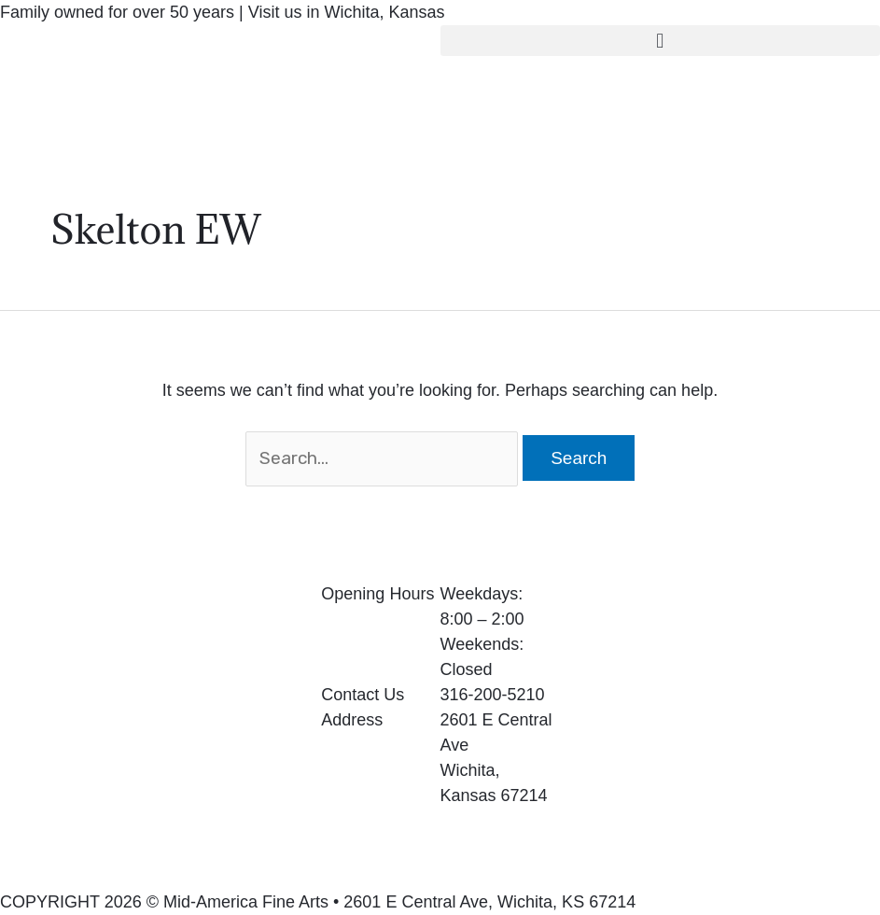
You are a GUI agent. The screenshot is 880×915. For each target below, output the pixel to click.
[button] (660, 40)
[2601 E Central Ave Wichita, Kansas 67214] (733, 722)
